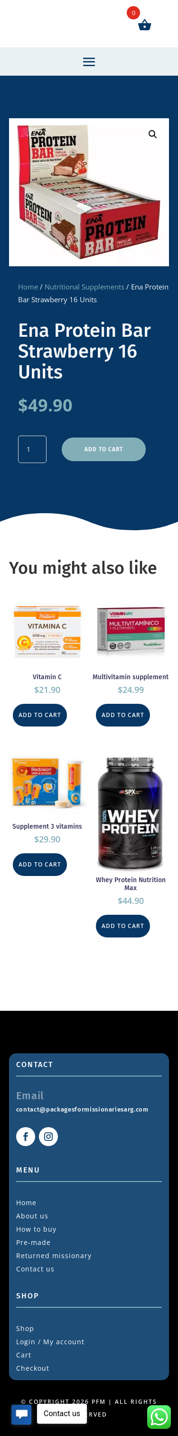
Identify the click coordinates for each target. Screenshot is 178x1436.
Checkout (32, 1368)
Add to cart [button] (40, 715)
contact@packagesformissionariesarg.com (82, 1109)
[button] (152, 134)
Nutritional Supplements (84, 286)
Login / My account (50, 1341)
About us (32, 1215)
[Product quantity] (32, 449)
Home (28, 286)
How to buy (36, 1229)
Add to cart (103, 449)
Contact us (35, 1268)
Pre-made (33, 1242)
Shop (25, 1328)
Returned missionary (54, 1255)
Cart (23, 1354)
